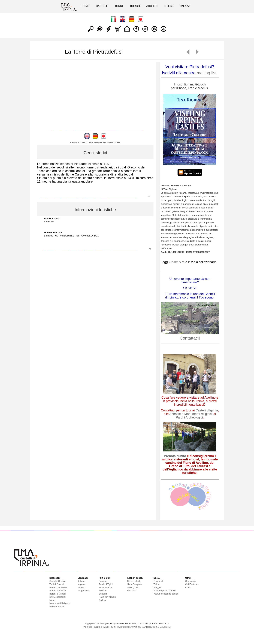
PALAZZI (185, 5)
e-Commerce (105, 587)
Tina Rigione (104, 624)
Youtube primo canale (164, 590)
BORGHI (135, 5)
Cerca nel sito (134, 581)
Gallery (102, 600)
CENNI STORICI (78, 142)
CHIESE (168, 5)
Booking (103, 581)
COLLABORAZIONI (101, 627)
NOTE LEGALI (142, 627)
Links (187, 587)
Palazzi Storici (56, 606)
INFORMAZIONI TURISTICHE (104, 142)
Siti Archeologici (57, 597)
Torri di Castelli (56, 584)
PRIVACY (131, 627)
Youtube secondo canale (166, 593)
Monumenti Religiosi (59, 603)
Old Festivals (191, 584)
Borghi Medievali (57, 590)
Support (103, 593)
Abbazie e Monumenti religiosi (190, 414)
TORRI (119, 5)
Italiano (81, 581)
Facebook (158, 581)
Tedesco (82, 587)
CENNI (113, 627)
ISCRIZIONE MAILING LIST (160, 627)
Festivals (131, 590)
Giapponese (84, 590)
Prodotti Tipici (106, 584)
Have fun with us (107, 597)
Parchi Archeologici (189, 417)
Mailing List (132, 587)
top (149, 196)
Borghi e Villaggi (57, 593)
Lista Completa (134, 584)
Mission (103, 590)
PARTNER (121, 627)
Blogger (157, 587)
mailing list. (207, 72)
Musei (52, 600)
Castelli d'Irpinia (207, 410)
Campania (190, 581)
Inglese (81, 584)
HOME (85, 5)
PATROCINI (87, 627)
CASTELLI (102, 5)
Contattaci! (190, 338)
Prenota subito (175, 456)
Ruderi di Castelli (58, 587)
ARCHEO (152, 5)
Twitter (156, 584)
